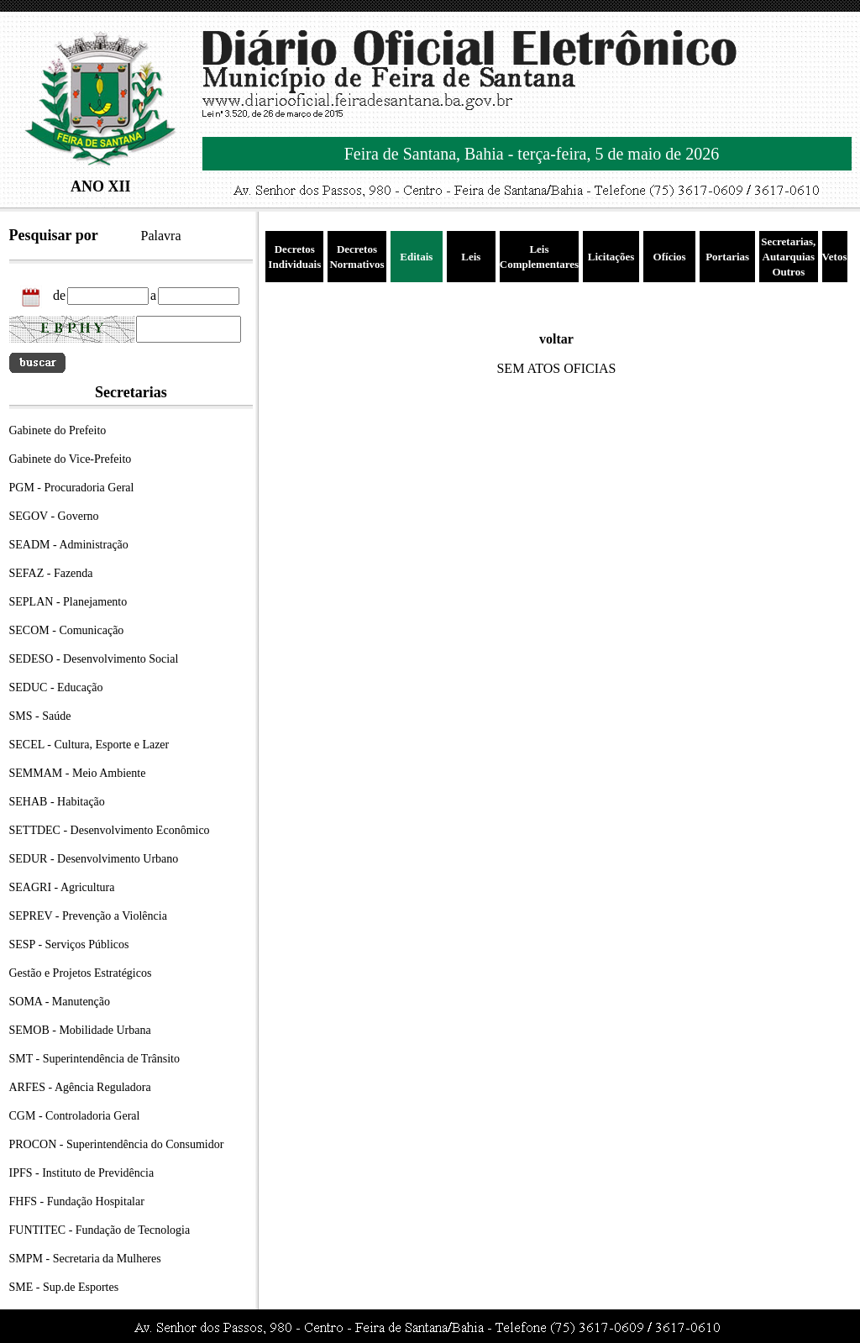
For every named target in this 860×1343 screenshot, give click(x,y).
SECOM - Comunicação (66, 630)
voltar (556, 339)
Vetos (834, 256)
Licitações (611, 256)
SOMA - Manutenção (60, 1001)
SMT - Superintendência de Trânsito (95, 1058)
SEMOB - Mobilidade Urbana (80, 1030)
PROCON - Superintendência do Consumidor (116, 1144)
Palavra (161, 235)
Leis (470, 256)
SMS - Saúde (40, 716)
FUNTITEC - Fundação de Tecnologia (100, 1230)
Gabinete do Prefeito (58, 430)
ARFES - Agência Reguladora (80, 1087)
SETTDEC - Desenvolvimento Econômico (109, 830)
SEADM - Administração (68, 544)
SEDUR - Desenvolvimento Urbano (94, 858)
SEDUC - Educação (56, 687)
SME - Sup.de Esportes (64, 1287)
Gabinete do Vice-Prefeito (70, 459)
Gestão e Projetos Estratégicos (80, 973)
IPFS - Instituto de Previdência (82, 1173)
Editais (416, 256)
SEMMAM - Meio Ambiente (77, 773)
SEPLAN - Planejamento (68, 601)
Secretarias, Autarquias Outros (788, 256)
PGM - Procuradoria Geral (71, 487)
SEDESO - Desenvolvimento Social (94, 659)
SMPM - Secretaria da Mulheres (85, 1258)
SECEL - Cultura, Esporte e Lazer (89, 744)
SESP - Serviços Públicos (69, 944)
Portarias (727, 256)
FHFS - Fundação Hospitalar (76, 1201)
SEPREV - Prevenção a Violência (88, 916)
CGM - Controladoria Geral (74, 1116)
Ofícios (669, 256)
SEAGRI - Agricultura (62, 887)
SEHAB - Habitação (57, 801)
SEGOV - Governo (54, 516)
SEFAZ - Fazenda (51, 573)
